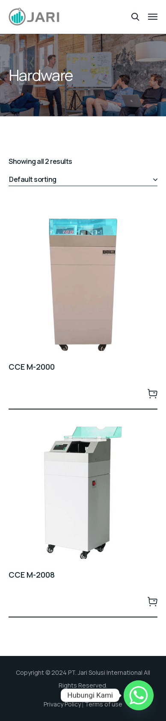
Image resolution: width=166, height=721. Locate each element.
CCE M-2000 (32, 367)
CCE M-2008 (32, 575)
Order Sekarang (152, 393)
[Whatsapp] (139, 695)
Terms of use (103, 704)
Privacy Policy (62, 704)
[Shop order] (83, 179)
